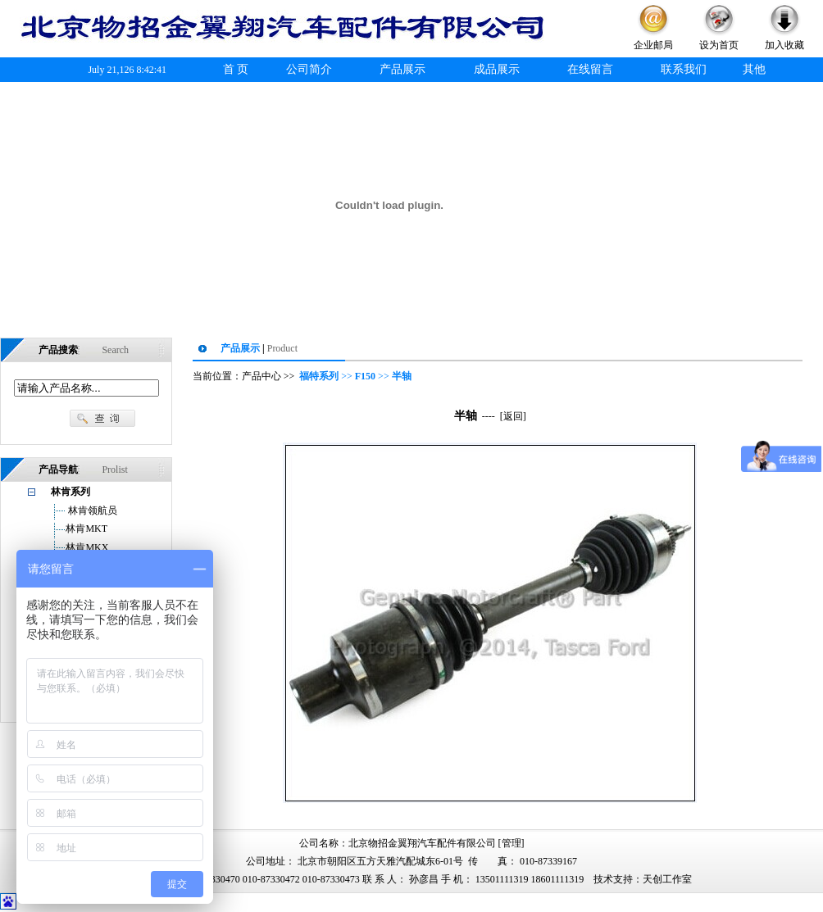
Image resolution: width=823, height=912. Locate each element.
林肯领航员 (91, 510)
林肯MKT (86, 528)
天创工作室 (667, 879)
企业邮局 (653, 45)
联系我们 (684, 69)
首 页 (236, 69)
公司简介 (309, 69)
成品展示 (497, 69)
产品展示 (402, 69)
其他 (754, 69)
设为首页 (719, 45)
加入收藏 (784, 45)
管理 (511, 843)
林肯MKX (87, 547)
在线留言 (590, 69)
